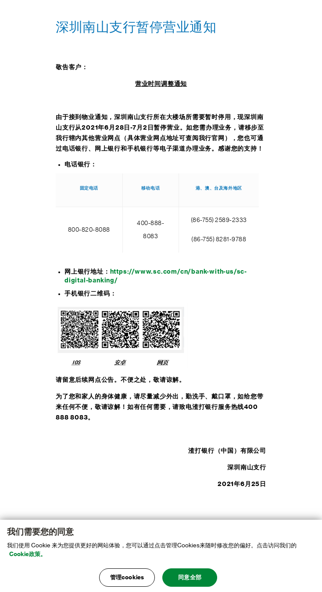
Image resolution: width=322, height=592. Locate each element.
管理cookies (127, 579)
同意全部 (189, 579)
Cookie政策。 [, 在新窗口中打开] (27, 556)
